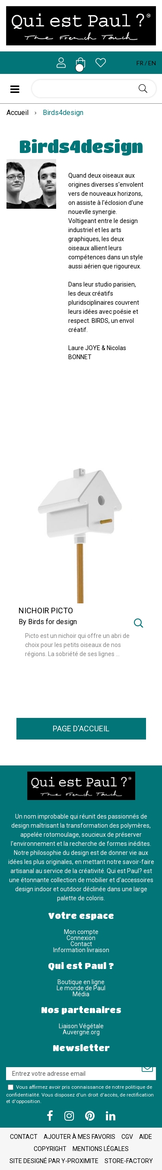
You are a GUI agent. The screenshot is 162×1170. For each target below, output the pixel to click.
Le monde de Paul (81, 988)
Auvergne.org (81, 1032)
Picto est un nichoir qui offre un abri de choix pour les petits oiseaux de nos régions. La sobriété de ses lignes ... (77, 644)
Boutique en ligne (81, 982)
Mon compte (81, 932)
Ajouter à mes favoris (79, 1136)
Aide (145, 1136)
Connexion (81, 938)
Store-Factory (129, 1160)
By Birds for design (48, 621)
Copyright (50, 1148)
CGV (127, 1136)
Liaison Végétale (81, 1026)
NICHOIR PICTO (46, 611)
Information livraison (81, 950)
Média (81, 994)
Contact (81, 944)
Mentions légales (101, 1148)
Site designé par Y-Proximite (54, 1160)
